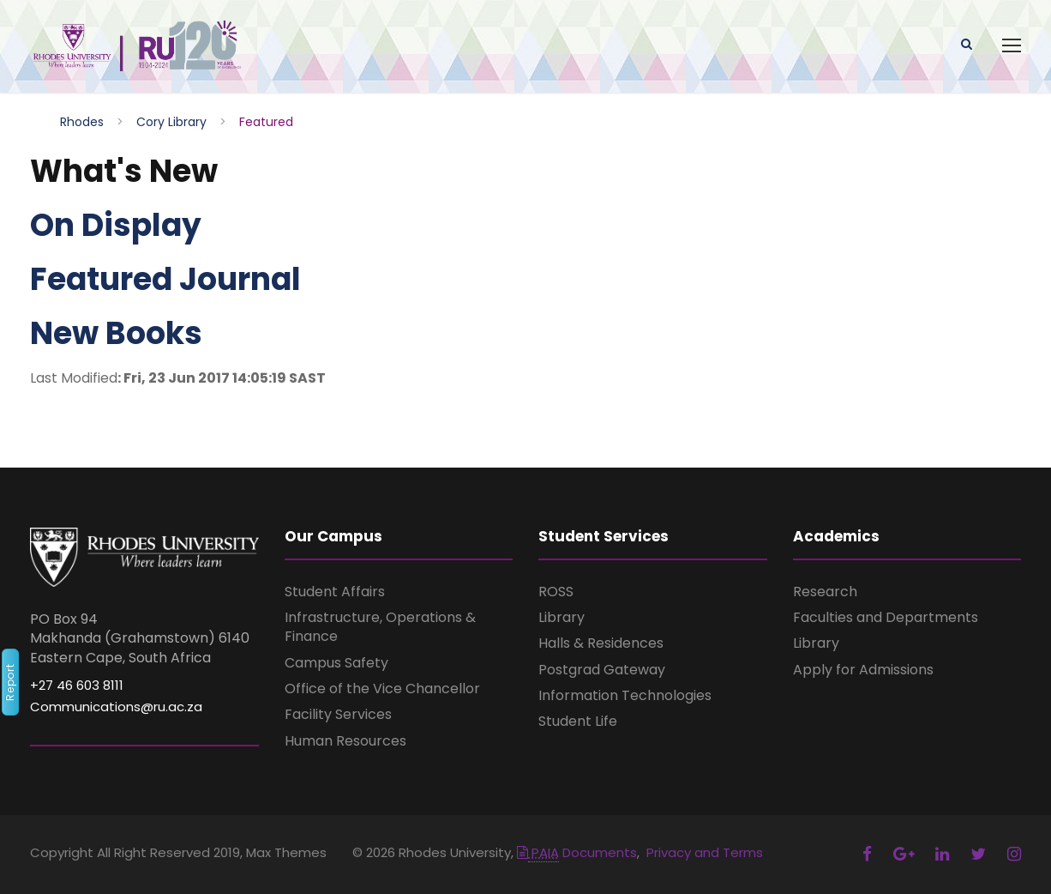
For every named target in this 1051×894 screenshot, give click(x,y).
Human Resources (345, 741)
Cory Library (171, 121)
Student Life (577, 721)
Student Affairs (335, 591)
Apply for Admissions (863, 670)
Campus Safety (336, 663)
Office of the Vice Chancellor (382, 688)
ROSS (556, 591)
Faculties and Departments (885, 617)
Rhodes (82, 121)
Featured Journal (165, 279)
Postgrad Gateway (601, 670)
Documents (577, 852)
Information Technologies (625, 695)
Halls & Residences (601, 643)
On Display (115, 225)
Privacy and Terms (704, 852)
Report (10, 682)
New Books (116, 333)
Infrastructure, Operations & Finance (380, 626)
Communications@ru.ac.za (116, 707)
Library (561, 617)
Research (825, 591)
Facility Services (338, 714)
